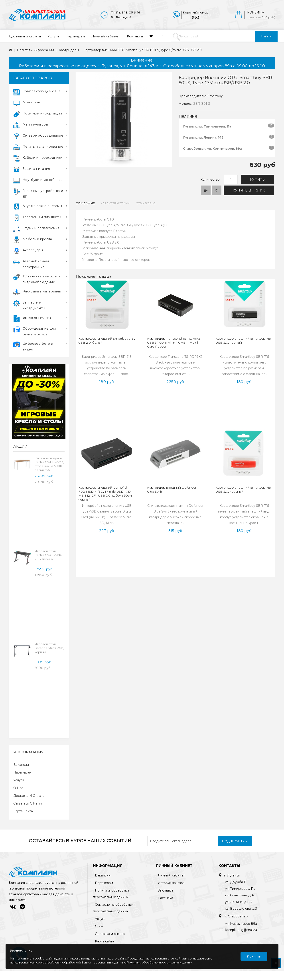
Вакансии (21, 765)
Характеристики (115, 203)
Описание (85, 203)
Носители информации (35, 50)
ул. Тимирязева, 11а (240, 889)
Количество (210, 180)
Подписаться (235, 841)
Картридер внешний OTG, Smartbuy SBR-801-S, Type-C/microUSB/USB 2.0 (142, 50)
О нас (18, 788)
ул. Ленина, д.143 (238, 902)
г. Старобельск (236, 916)
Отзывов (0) (146, 203)
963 (195, 17)
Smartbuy (215, 96)
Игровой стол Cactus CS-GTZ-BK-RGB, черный (48, 555)
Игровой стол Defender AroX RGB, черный (49, 648)
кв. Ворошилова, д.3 (241, 909)
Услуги (53, 36)
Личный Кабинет (171, 875)
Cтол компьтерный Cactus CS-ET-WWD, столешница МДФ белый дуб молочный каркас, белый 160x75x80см (49, 468)
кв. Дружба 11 (236, 882)
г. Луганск (232, 875)
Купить (257, 180)
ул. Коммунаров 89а (241, 924)
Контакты (135, 36)
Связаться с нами (27, 803)
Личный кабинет (105, 36)
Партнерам (75, 36)
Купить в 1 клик (249, 190)
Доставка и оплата (25, 36)
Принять (254, 956)
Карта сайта (23, 811)
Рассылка (165, 898)
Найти (266, 36)
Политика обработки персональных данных (159, 962)
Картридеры (69, 50)
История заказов (171, 883)
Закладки (165, 890)
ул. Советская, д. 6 (239, 895)
